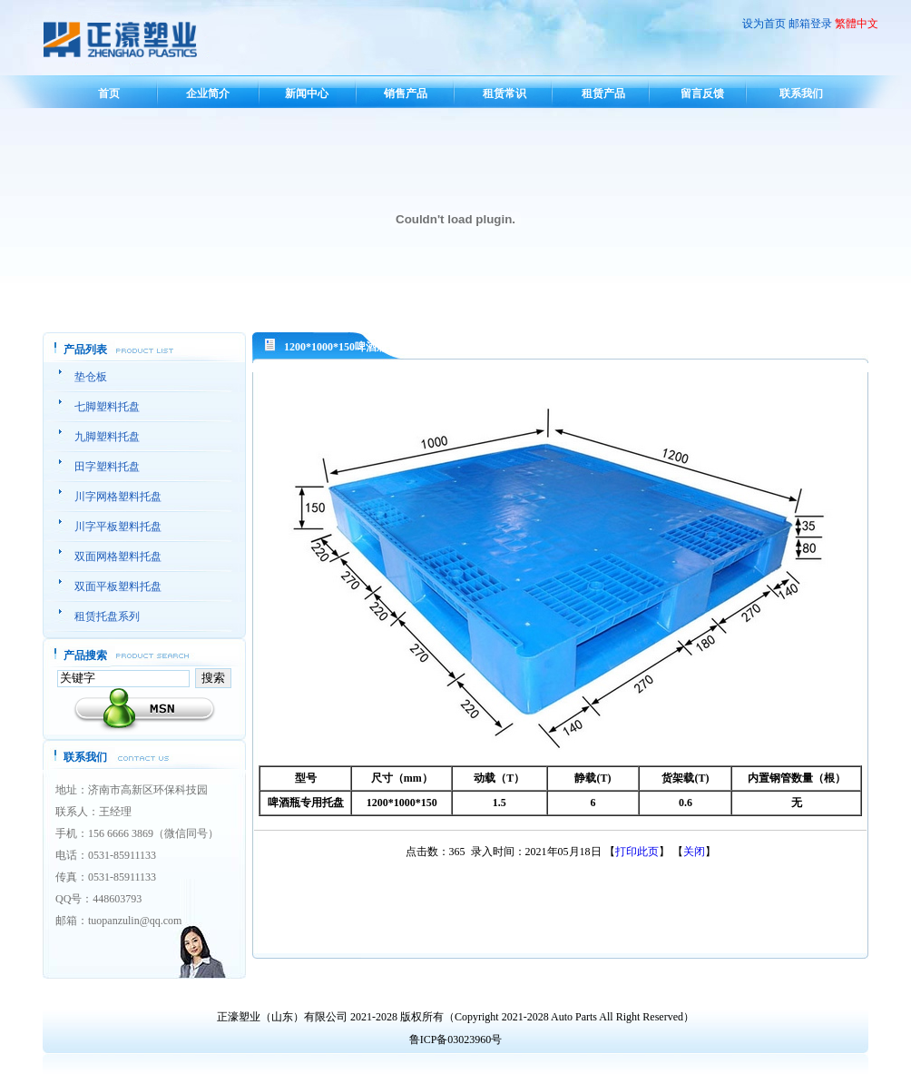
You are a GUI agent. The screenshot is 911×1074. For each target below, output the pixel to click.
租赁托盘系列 (107, 616)
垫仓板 (90, 376)
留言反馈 (702, 93)
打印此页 (637, 851)
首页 (109, 93)
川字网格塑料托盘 (118, 496)
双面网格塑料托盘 (118, 556)
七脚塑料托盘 (107, 406)
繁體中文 (856, 23)
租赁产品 (603, 93)
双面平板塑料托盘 (118, 586)
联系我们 (801, 93)
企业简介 (208, 93)
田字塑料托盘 (107, 466)
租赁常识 (504, 93)
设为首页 (764, 23)
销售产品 (405, 93)
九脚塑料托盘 (107, 436)
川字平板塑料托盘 (118, 526)
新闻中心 (306, 93)
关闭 (694, 851)
